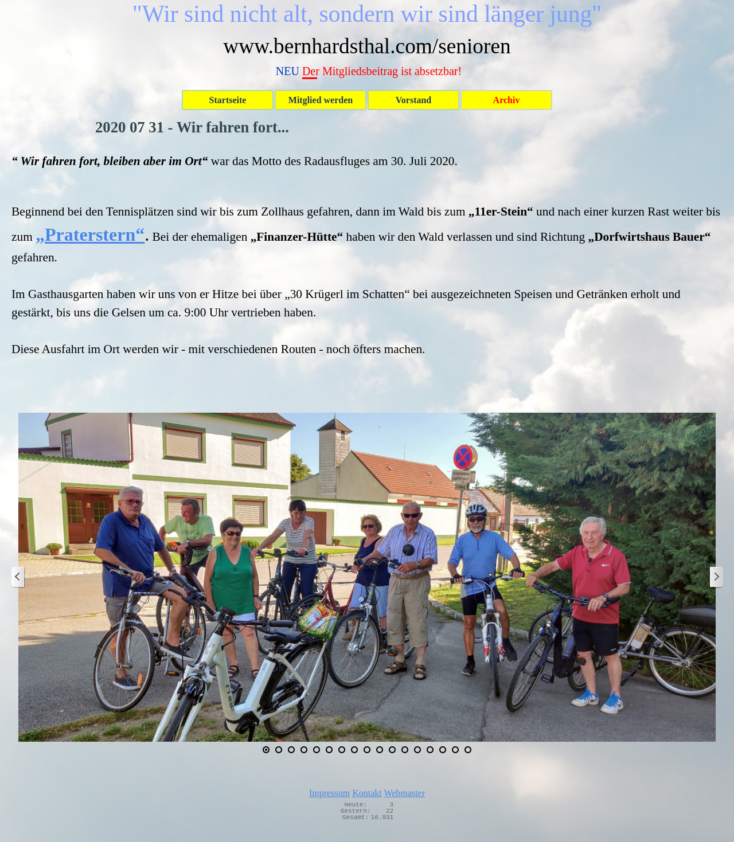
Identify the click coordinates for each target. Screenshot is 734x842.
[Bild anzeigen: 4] (304, 749)
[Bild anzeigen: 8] (354, 749)
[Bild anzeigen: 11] (392, 749)
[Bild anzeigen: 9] (367, 749)
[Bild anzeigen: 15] (442, 749)
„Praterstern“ (90, 234)
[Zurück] (18, 577)
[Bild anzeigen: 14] (430, 749)
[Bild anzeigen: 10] (379, 749)
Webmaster (404, 793)
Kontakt (367, 793)
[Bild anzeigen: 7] (341, 749)
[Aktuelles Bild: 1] (266, 749)
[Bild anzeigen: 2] (278, 749)
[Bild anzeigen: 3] (291, 749)
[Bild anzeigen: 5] (316, 749)
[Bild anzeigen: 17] (468, 749)
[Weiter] (716, 577)
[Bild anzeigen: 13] (417, 749)
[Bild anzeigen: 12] (405, 749)
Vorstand (414, 100)
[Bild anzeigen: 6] (329, 749)
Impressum (329, 793)
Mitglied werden (320, 100)
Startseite (228, 100)
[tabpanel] (367, 255)
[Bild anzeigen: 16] (455, 749)
